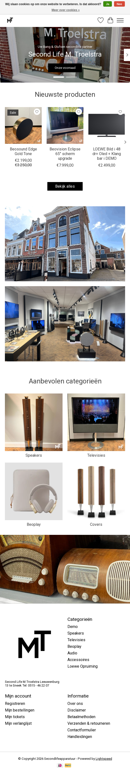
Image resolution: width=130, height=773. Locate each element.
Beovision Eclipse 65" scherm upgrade (65, 154)
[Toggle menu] (120, 20)
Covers (96, 524)
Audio (72, 653)
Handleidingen (79, 736)
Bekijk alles (65, 186)
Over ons (75, 703)
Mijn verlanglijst (18, 723)
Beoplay (34, 524)
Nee (119, 4)
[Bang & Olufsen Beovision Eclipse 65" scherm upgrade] (65, 125)
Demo (72, 626)
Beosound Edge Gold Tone (23, 151)
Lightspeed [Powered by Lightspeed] (104, 759)
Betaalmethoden (81, 716)
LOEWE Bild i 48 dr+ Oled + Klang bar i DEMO (106, 154)
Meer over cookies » (66, 10)
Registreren (15, 703)
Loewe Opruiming (82, 666)
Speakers (34, 455)
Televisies (96, 455)
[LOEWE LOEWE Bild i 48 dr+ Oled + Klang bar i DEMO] (106, 125)
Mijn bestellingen (19, 710)
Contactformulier (81, 730)
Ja (107, 4)
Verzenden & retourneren (88, 723)
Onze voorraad (65, 67)
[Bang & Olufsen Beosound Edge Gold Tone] (23, 125)
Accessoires (78, 659)
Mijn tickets (15, 716)
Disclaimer (76, 710)
